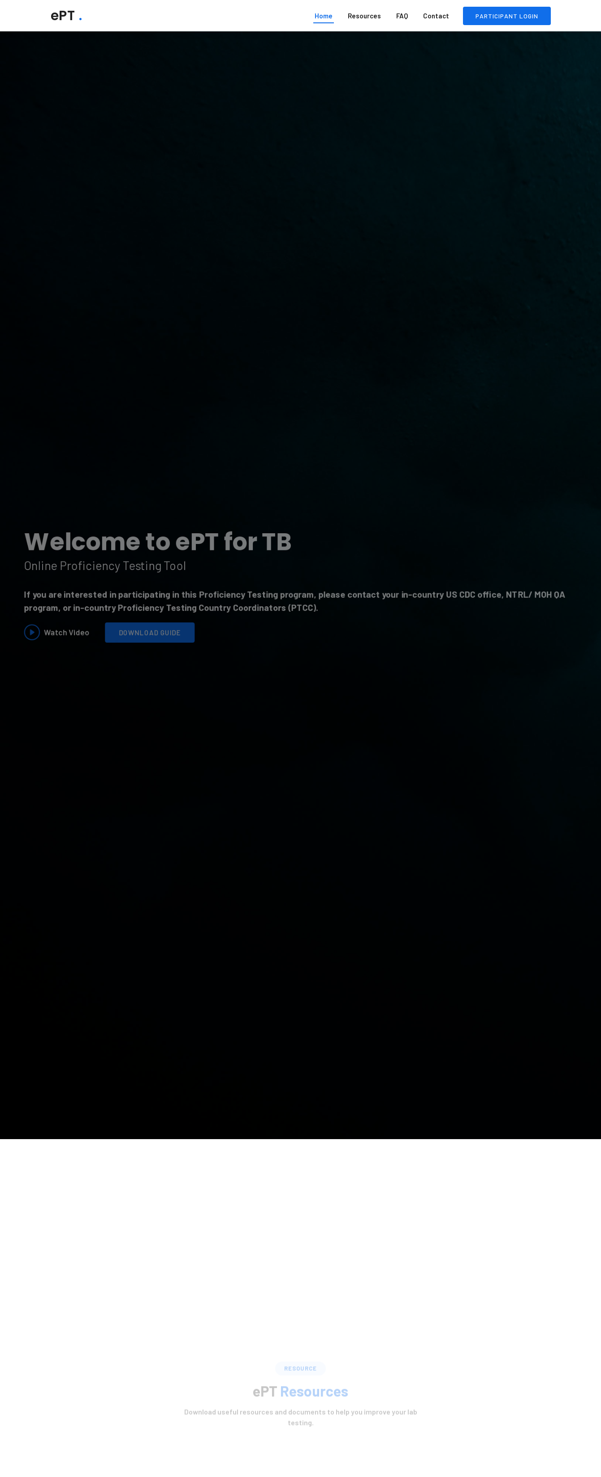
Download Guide (141, 634)
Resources (364, 16)
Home (324, 16)
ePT (66, 15)
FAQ (402, 16)
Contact (436, 16)
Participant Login (507, 16)
